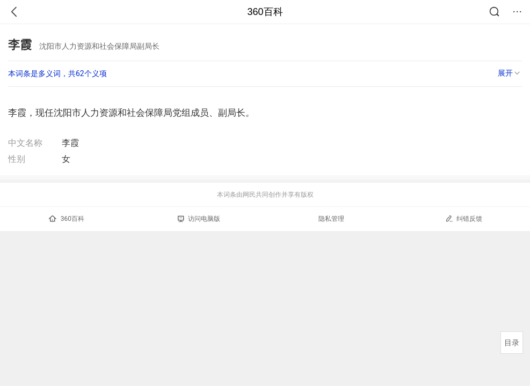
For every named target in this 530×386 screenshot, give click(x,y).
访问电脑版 (199, 218)
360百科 (264, 11)
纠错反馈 (463, 218)
